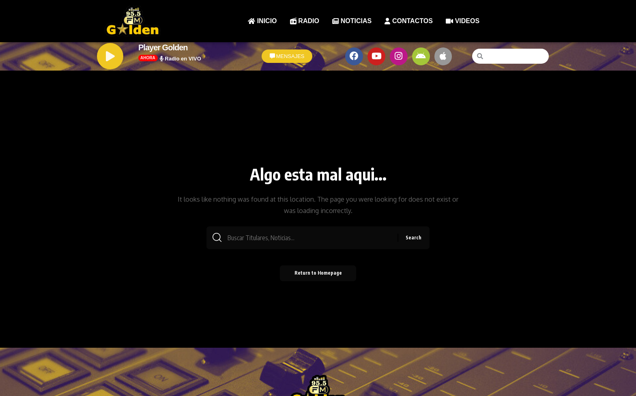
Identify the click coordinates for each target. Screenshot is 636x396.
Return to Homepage (318, 275)
